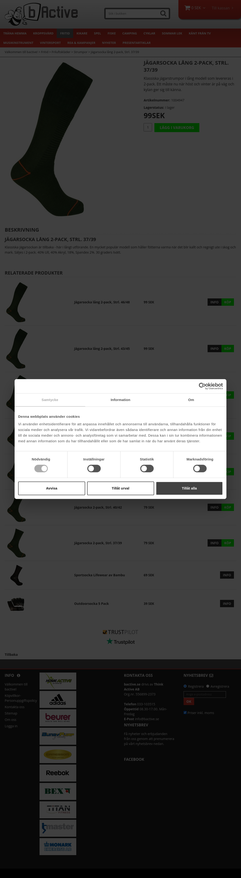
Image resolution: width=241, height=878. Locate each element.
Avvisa (51, 488)
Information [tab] (120, 400)
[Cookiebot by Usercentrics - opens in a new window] (202, 386)
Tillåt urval (120, 488)
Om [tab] (191, 400)
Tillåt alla (189, 488)
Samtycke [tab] (50, 400)
